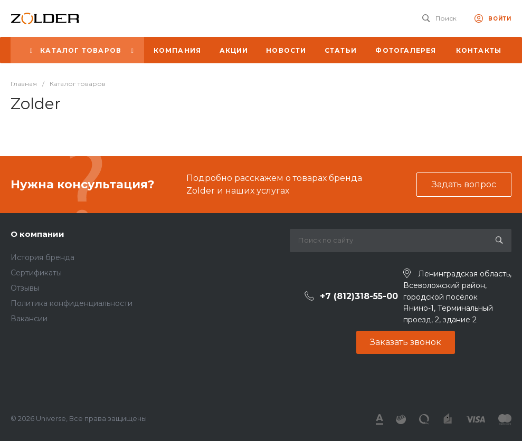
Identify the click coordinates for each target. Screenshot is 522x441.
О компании (37, 234)
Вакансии (29, 318)
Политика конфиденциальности (71, 303)
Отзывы (25, 288)
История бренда (42, 257)
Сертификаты (36, 272)
